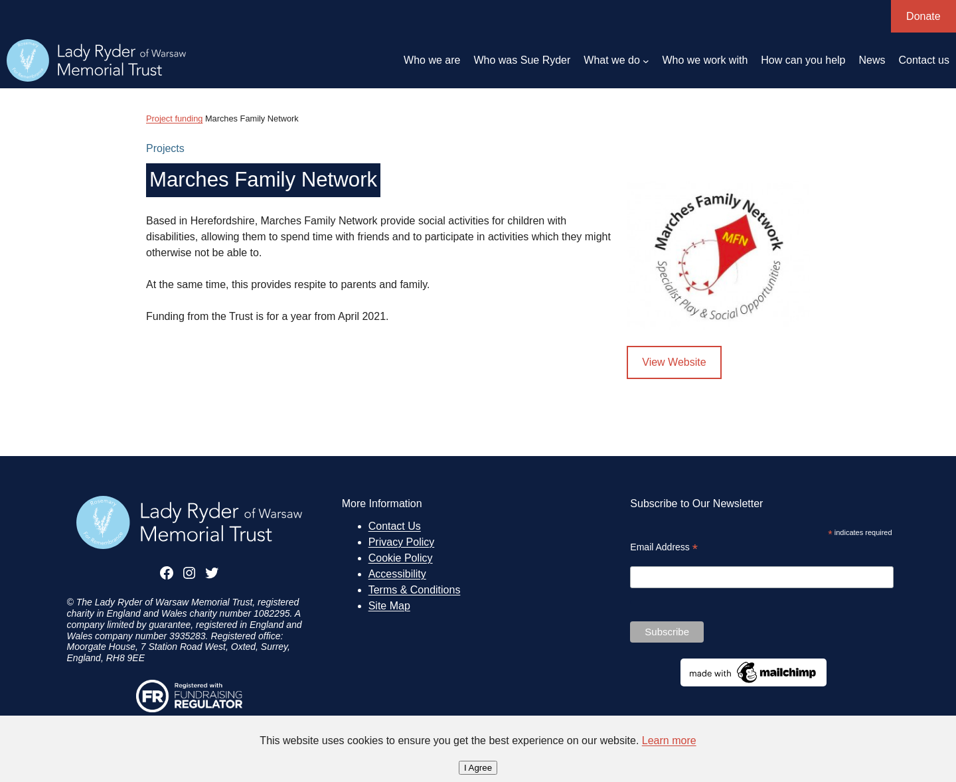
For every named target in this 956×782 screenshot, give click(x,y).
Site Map (389, 605)
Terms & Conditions (414, 589)
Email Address (664, 547)
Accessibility (397, 574)
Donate (923, 16)
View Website (674, 362)
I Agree (478, 768)
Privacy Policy (401, 542)
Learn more (669, 740)
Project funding (174, 118)
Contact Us (394, 526)
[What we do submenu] (646, 60)
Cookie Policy (400, 558)
